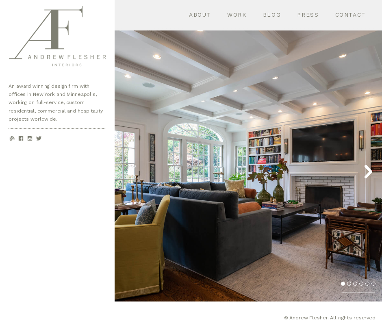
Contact (350, 14)
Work (237, 14)
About (200, 14)
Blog (272, 14)
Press (308, 14)
